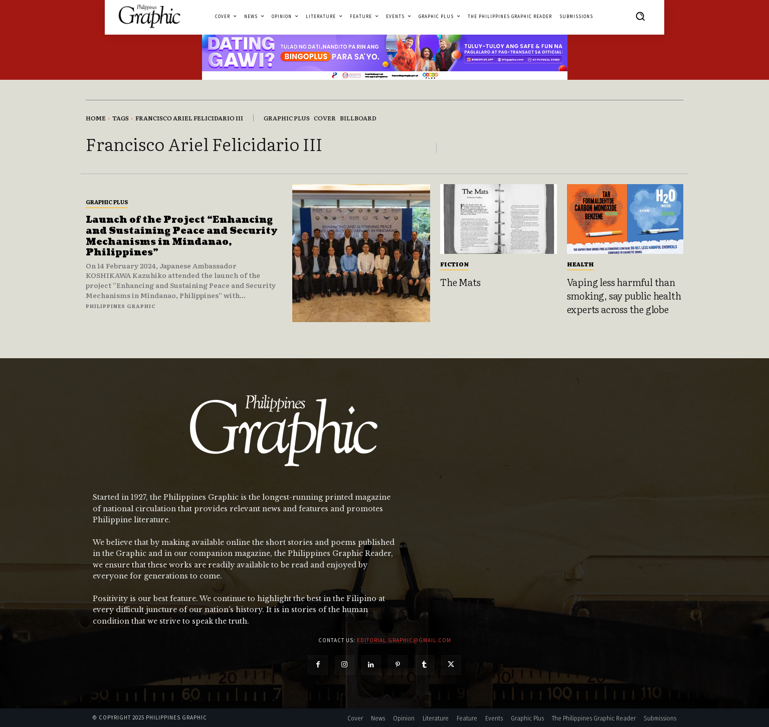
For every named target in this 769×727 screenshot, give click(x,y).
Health (580, 264)
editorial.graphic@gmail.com (404, 640)
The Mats (460, 282)
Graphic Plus (107, 202)
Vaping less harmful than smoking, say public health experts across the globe (624, 295)
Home (96, 117)
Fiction (454, 264)
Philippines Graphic (121, 306)
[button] (640, 16)
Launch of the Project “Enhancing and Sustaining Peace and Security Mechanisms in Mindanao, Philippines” (182, 236)
